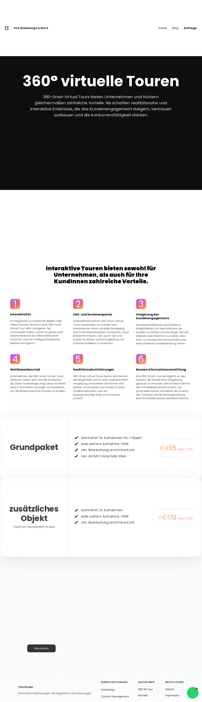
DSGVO (169, 689)
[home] (6, 28)
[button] (192, 692)
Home (162, 28)
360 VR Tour (145, 689)
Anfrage (190, 28)
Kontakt (143, 695)
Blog (175, 28)
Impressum (172, 695)
